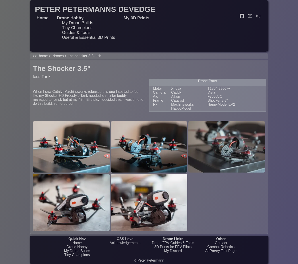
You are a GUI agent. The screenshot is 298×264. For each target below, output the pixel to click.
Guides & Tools (76, 32)
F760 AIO (215, 96)
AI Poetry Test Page (220, 251)
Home (77, 243)
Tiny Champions (77, 27)
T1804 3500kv (218, 88)
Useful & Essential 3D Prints (88, 37)
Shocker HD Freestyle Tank (66, 95)
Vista (211, 92)
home (43, 56)
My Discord (173, 251)
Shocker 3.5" (217, 100)
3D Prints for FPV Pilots (173, 247)
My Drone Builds (77, 22)
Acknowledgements (125, 243)
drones (58, 56)
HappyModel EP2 (221, 104)
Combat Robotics (221, 247)
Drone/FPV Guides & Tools (173, 243)
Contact (221, 243)
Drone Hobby (77, 247)
